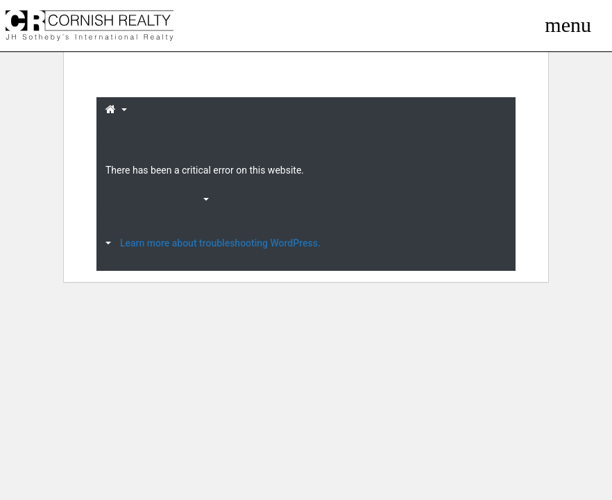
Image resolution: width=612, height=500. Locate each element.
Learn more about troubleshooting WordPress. (220, 243)
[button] (116, 110)
